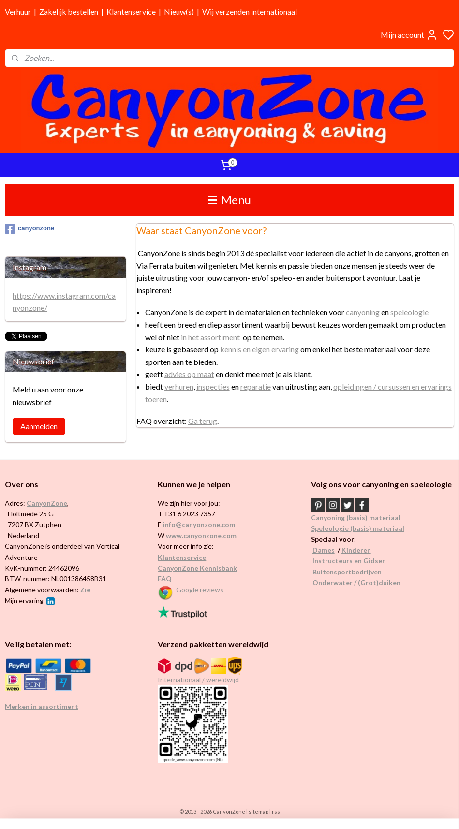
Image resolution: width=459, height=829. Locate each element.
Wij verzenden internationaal (249, 11)
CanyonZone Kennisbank (197, 568)
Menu (229, 200)
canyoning (363, 312)
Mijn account (409, 35)
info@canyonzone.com (199, 524)
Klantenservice (131, 11)
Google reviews (199, 590)
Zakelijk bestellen (68, 11)
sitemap (258, 811)
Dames (323, 550)
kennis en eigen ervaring (260, 349)
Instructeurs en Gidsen (349, 561)
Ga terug (202, 420)
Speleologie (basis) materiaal (357, 528)
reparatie (255, 386)
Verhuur (18, 11)
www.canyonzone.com (201, 535)
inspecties (213, 386)
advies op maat (189, 373)
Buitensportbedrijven (347, 572)
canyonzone (29, 229)
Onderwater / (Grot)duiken (356, 582)
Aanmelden (39, 426)
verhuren (178, 386)
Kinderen (356, 550)
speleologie (409, 312)
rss (276, 811)
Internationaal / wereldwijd (198, 680)
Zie (85, 590)
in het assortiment (210, 336)
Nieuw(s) (179, 11)
